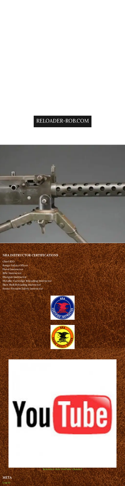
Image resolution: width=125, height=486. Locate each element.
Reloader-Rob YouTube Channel (62, 467)
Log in (6, 482)
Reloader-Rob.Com (62, 120)
